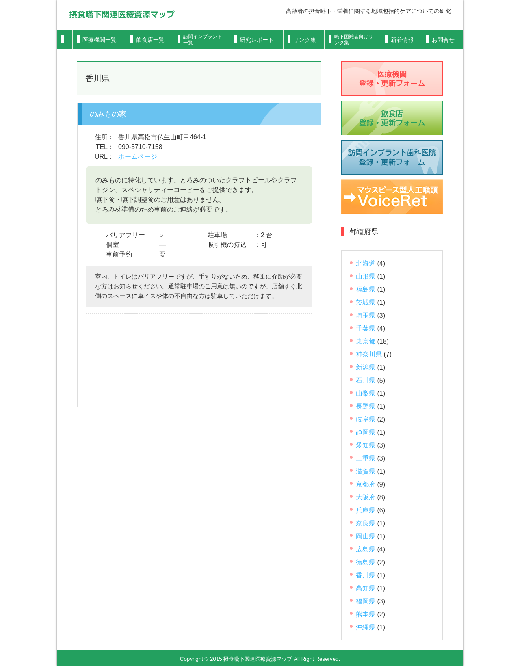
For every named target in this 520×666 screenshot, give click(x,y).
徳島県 (365, 562)
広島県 (365, 549)
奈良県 (365, 523)
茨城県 (365, 302)
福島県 (365, 289)
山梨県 (365, 393)
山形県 (365, 276)
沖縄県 (365, 627)
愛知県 (365, 445)
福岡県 (365, 601)
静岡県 (365, 432)
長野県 (365, 406)
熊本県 (365, 614)
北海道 (365, 263)
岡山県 (365, 536)
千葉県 (365, 328)
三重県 (365, 458)
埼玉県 (365, 315)
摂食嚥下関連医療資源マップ (122, 14)
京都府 (365, 484)
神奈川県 (369, 354)
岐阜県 (365, 419)
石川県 (365, 380)
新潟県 (365, 367)
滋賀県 (365, 471)
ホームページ (137, 156)
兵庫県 (365, 510)
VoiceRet (392, 196)
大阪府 (365, 497)
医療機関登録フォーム (392, 78)
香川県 (365, 575)
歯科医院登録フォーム (392, 157)
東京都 (365, 341)
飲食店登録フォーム (392, 118)
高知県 (365, 588)
